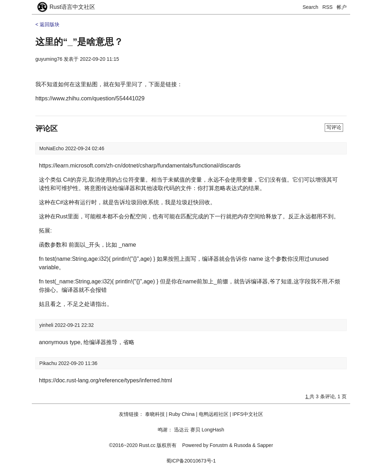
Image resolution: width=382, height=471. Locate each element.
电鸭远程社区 (213, 414)
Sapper (265, 445)
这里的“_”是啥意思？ (79, 41)
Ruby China (182, 414)
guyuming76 (48, 59)
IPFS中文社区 (247, 414)
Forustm (219, 445)
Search (310, 7)
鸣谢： (165, 429)
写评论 (333, 127)
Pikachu (48, 363)
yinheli (47, 325)
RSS (328, 7)
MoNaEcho (52, 148)
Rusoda (242, 445)
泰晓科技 (155, 414)
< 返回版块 (47, 24)
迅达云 (181, 429)
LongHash (213, 429)
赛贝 (195, 429)
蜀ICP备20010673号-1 (191, 461)
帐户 (342, 7)
